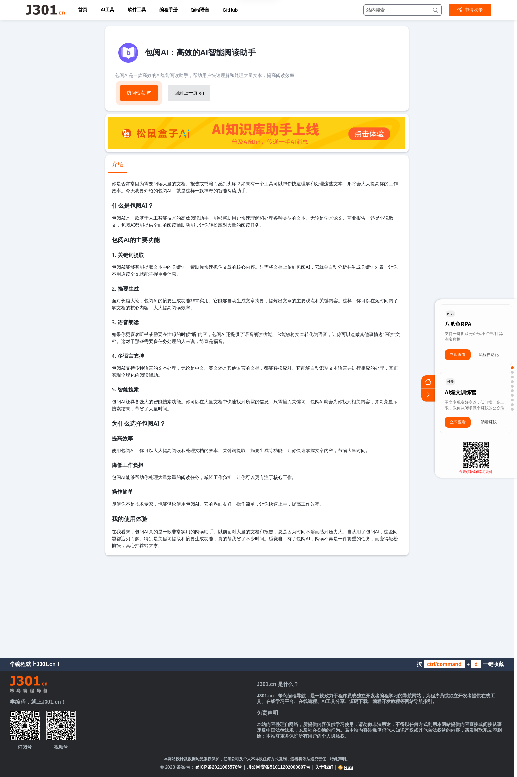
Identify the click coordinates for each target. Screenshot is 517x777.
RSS (345, 767)
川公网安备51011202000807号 (278, 767)
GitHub (230, 10)
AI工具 (107, 9)
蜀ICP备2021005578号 (218, 767)
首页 (82, 9)
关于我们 (324, 767)
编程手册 (168, 9)
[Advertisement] (257, 605)
